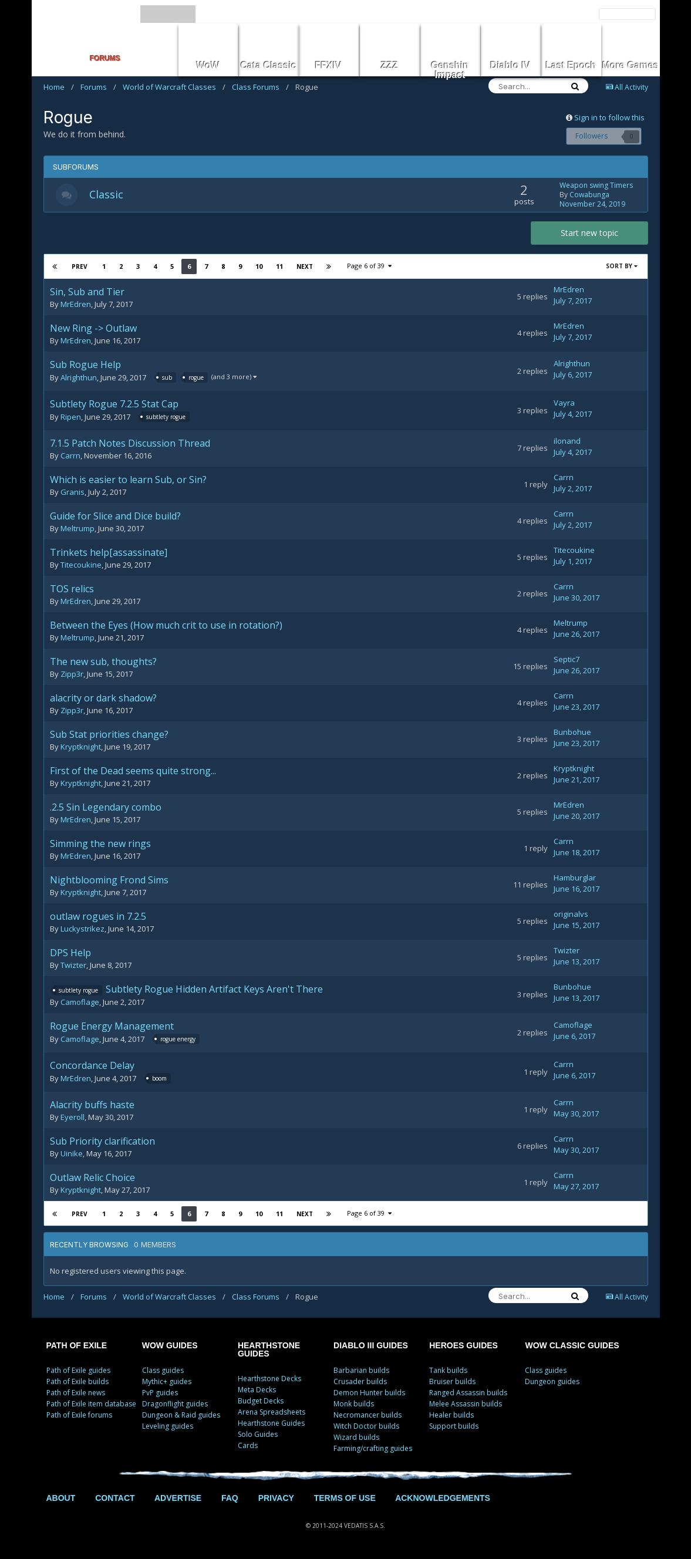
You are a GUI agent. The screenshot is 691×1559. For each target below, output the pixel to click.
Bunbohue (572, 733)
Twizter (73, 966)
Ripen (70, 418)
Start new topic (589, 233)
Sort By (622, 267)
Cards (248, 1447)
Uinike (71, 1154)
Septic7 (566, 660)
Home (58, 87)
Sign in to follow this (609, 117)
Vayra (564, 404)
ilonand (567, 442)
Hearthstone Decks (269, 1380)
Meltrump (77, 529)
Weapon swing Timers (596, 186)
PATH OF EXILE (76, 1346)
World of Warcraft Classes (174, 87)
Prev (80, 268)
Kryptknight (80, 748)
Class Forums (260, 87)
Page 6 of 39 (369, 266)
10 (258, 267)
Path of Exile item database (91, 1405)
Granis (72, 493)
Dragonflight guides (175, 1405)
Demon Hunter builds (369, 1394)
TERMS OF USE (345, 1499)
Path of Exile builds (77, 1383)
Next (304, 268)
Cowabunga (589, 195)
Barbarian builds (361, 1371)
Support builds (453, 1427)
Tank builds (448, 1371)
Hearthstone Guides (271, 1424)
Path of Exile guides (78, 1371)
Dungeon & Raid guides (181, 1416)
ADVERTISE (177, 1499)
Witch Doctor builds (366, 1427)
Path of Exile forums (79, 1416)
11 (278, 267)
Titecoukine (81, 566)
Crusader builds (360, 1383)
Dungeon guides (552, 1383)
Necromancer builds (367, 1416)
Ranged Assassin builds (468, 1394)
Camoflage (79, 1003)
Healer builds (451, 1416)
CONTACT (114, 1499)
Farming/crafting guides (372, 1450)
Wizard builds (356, 1438)
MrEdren (75, 305)
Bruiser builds (452, 1383)
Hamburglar (575, 878)
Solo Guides (258, 1435)
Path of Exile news (75, 1394)
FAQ (229, 1499)
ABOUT (61, 1499)
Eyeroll (72, 1118)
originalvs (571, 915)
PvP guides (160, 1394)
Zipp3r (71, 675)
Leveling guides (167, 1427)
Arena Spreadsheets (271, 1413)
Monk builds (353, 1405)
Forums (98, 87)
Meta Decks (257, 1391)
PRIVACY (276, 1499)
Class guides (163, 1371)
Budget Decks (261, 1402)
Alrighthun (78, 379)
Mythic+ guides (166, 1383)
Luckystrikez (82, 929)
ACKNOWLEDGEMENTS (442, 1499)
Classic (108, 195)
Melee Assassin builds (465, 1405)
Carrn (70, 456)
